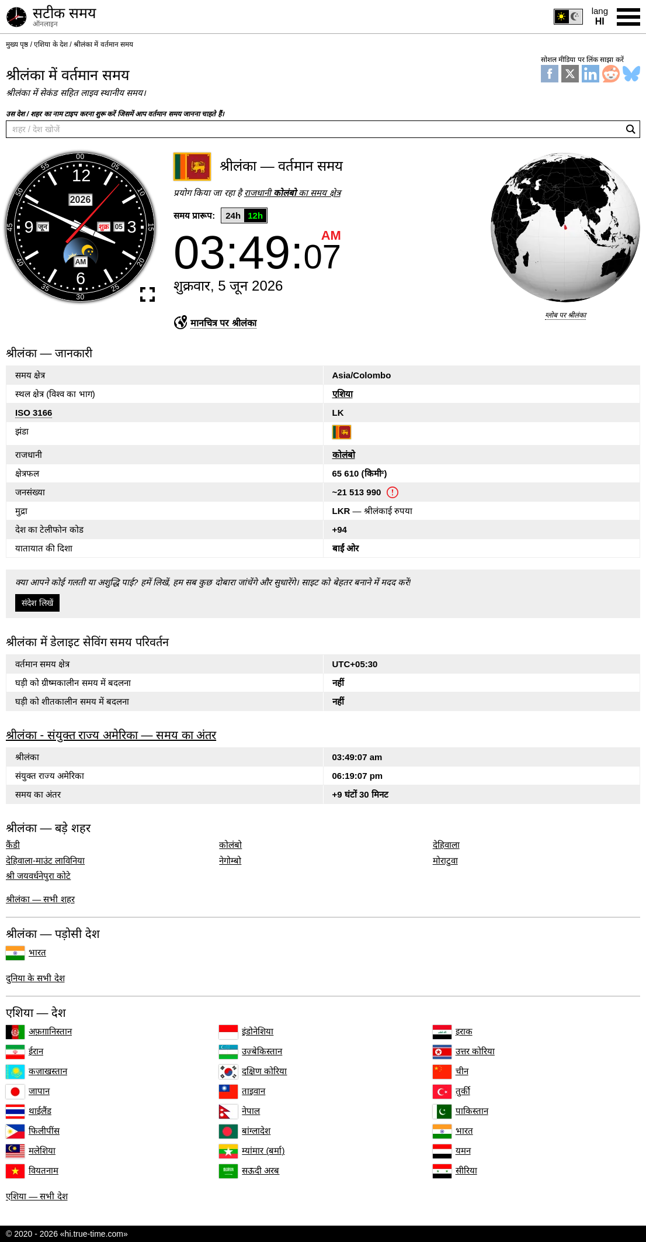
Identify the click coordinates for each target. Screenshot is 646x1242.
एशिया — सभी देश (37, 1196)
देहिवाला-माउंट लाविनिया (45, 860)
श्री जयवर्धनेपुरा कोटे (38, 876)
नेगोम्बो (230, 860)
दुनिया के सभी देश (35, 978)
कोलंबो (343, 455)
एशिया (342, 394)
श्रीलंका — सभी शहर (40, 899)
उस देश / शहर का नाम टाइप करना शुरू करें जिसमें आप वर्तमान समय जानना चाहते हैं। (115, 114)
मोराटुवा (445, 860)
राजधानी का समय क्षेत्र (292, 193)
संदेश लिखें (37, 603)
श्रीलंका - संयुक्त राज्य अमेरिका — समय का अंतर (111, 735)
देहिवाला (446, 845)
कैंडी (13, 845)
